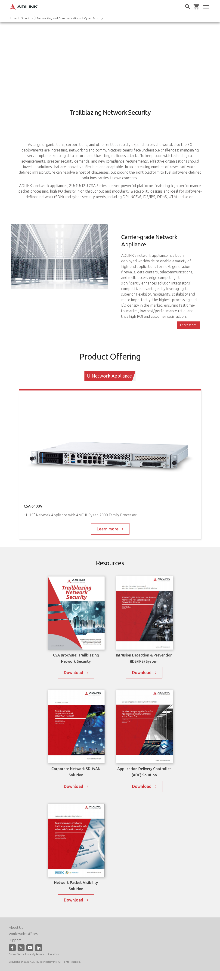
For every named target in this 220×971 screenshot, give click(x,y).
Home (13, 18)
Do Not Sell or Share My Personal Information (34, 954)
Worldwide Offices (23, 934)
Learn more (188, 325)
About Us (16, 927)
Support (15, 940)
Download (73, 672)
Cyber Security (93, 18)
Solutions (27, 18)
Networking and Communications (59, 18)
